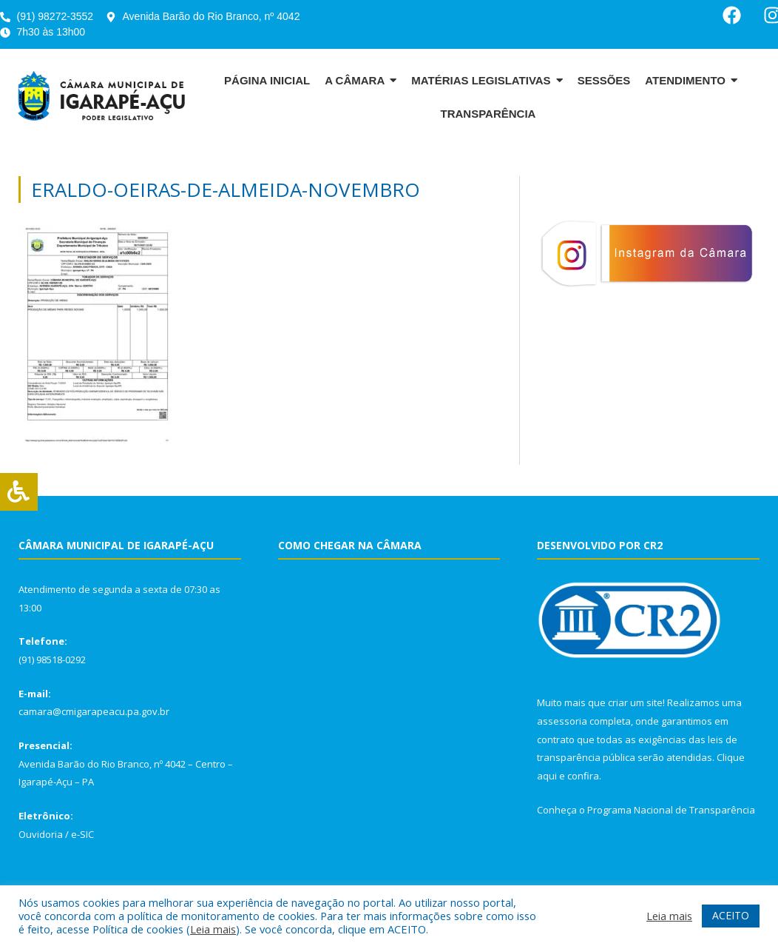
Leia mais (213, 929)
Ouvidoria (40, 834)
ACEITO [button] (730, 915)
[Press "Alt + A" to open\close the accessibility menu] (19, 492)
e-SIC (82, 834)
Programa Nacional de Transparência (671, 809)
